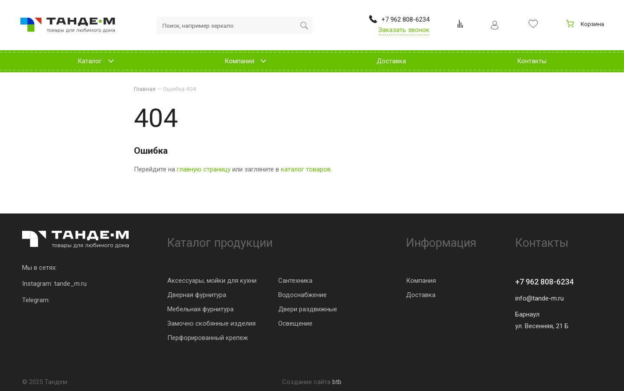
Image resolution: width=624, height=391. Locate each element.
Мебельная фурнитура (200, 309)
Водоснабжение (302, 295)
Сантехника (295, 280)
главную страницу (204, 169)
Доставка (421, 295)
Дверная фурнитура (196, 295)
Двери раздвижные (307, 309)
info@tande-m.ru (539, 298)
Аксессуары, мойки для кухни (212, 280)
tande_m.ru (70, 284)
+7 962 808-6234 (544, 281)
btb (336, 382)
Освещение (295, 323)
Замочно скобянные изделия (211, 323)
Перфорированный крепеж (207, 338)
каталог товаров (306, 169)
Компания (421, 280)
